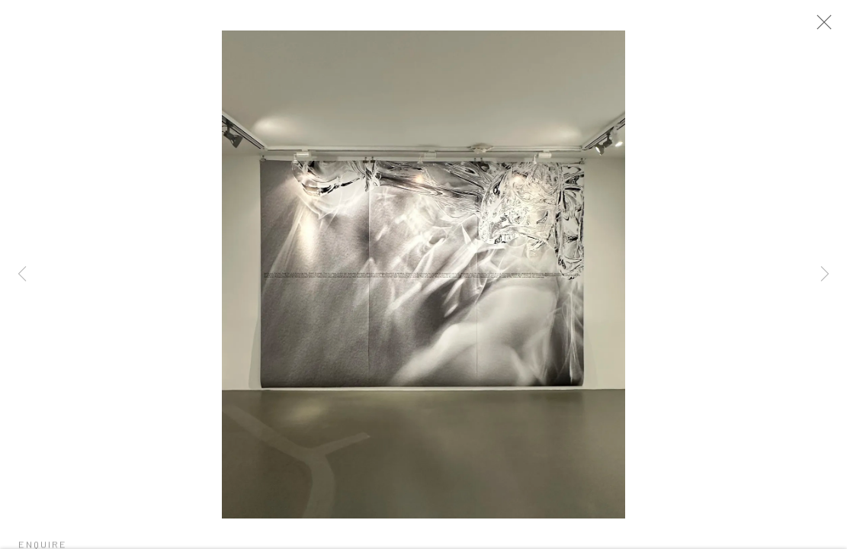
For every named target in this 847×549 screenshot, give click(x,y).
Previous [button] (22, 274)
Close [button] (828, 26)
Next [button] (825, 274)
